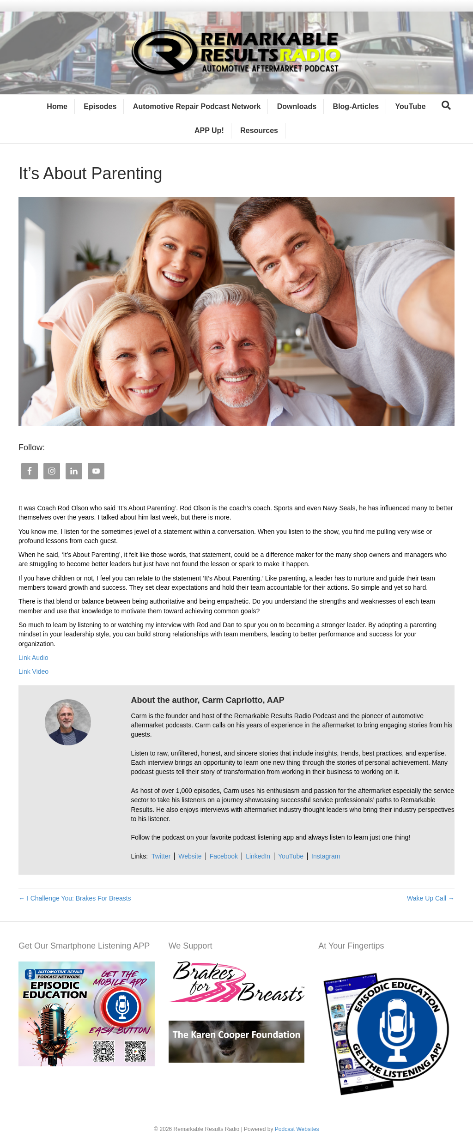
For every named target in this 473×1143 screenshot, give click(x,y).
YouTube (410, 106)
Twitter (161, 856)
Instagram (325, 856)
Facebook (224, 856)
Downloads (296, 106)
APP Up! (209, 130)
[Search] (446, 105)
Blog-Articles (356, 106)
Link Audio (33, 657)
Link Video (33, 671)
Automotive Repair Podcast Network (197, 106)
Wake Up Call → (431, 898)
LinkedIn (258, 856)
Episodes (100, 106)
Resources (259, 130)
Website (189, 856)
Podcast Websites (297, 1129)
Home (57, 106)
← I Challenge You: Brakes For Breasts (74, 898)
